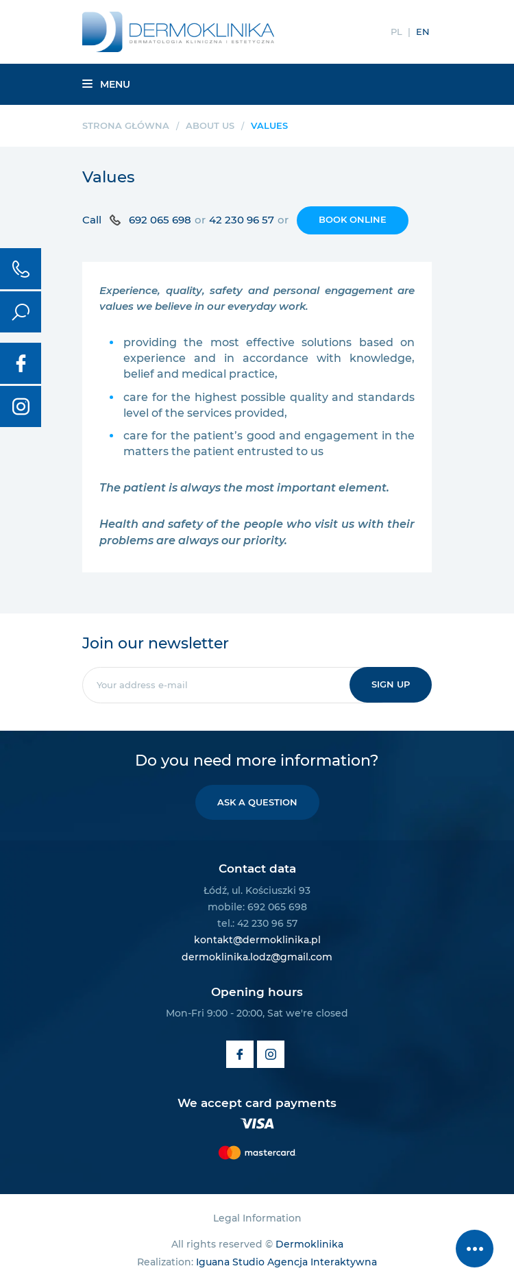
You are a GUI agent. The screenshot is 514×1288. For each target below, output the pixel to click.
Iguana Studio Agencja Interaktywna (286, 1262)
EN (423, 31)
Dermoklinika (309, 1244)
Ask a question (257, 802)
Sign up (390, 684)
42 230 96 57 (241, 219)
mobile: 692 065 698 (257, 907)
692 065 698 (160, 219)
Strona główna (125, 125)
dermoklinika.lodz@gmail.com (257, 957)
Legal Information (257, 1218)
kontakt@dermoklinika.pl (257, 940)
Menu (106, 84)
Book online (353, 219)
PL (396, 31)
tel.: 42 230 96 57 (257, 923)
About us (210, 125)
